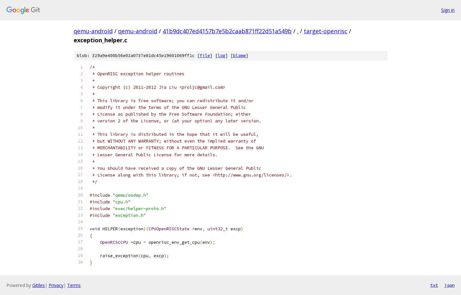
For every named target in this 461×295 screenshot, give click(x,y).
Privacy (56, 285)
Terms (74, 285)
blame (239, 55)
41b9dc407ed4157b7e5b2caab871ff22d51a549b (227, 31)
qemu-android (93, 31)
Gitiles (38, 285)
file (205, 55)
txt (434, 285)
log (221, 55)
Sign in (448, 10)
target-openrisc (325, 31)
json (449, 285)
